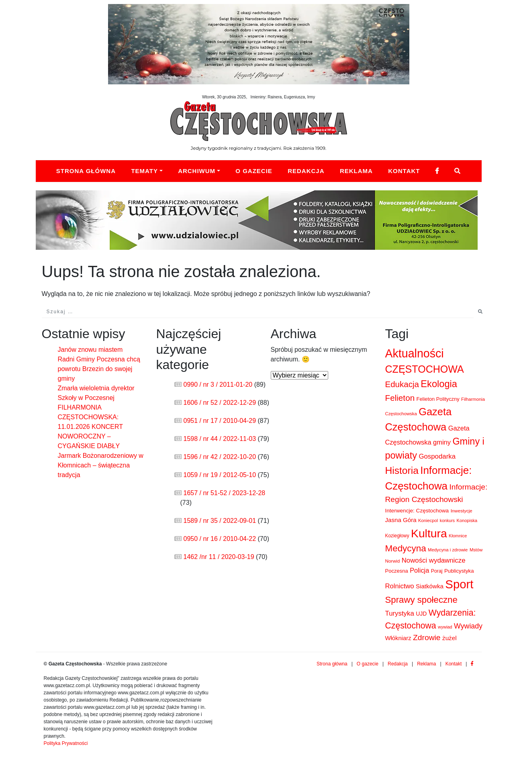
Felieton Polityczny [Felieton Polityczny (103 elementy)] (438, 399)
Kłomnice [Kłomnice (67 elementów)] (458, 535)
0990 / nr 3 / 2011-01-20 (218, 384)
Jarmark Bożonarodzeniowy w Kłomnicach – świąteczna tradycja (100, 465)
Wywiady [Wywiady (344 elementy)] (468, 626)
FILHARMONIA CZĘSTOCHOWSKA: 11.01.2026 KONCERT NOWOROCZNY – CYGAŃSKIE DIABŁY (90, 426)
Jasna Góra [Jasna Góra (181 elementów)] (401, 519)
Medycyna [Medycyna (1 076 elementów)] (405, 548)
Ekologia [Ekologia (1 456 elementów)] (439, 384)
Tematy (144, 170)
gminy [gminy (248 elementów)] (442, 442)
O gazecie (367, 664)
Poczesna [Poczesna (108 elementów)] (396, 571)
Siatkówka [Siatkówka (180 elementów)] (429, 586)
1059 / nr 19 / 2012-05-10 (220, 474)
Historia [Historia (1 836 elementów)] (402, 470)
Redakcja (306, 170)
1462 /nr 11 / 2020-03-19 (219, 556)
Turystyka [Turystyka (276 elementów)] (399, 613)
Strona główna (86, 170)
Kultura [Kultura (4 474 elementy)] (429, 533)
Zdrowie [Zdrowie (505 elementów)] (427, 637)
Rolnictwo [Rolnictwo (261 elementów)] (399, 586)
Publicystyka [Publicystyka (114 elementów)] (459, 571)
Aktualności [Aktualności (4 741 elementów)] (414, 353)
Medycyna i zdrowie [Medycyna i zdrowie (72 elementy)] (448, 549)
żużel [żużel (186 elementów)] (449, 638)
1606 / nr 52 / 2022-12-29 (220, 402)
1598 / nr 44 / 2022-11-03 (220, 438)
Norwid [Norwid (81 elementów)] (392, 561)
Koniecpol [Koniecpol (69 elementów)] (428, 520)
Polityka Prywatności (66, 743)
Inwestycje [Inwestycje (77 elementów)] (461, 510)
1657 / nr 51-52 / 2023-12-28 (225, 493)
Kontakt (404, 170)
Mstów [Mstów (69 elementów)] (476, 549)
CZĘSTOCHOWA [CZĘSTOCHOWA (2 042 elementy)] (424, 369)
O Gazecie (253, 170)
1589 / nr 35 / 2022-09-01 (220, 520)
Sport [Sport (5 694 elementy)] (459, 584)
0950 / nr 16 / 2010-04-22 (220, 538)
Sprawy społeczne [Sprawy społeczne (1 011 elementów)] (421, 600)
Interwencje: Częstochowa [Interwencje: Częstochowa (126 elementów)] (417, 511)
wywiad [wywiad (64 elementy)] (445, 626)
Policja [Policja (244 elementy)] (419, 570)
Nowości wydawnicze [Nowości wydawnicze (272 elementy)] (434, 560)
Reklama (356, 170)
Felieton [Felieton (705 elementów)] (400, 397)
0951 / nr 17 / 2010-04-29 (220, 420)
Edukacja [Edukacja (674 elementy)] (402, 384)
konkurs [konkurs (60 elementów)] (447, 520)
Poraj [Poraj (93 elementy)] (437, 571)
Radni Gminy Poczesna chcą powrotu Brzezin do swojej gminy (99, 369)
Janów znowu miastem (90, 349)
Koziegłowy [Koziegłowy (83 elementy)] (397, 536)
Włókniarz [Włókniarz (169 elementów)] (398, 638)
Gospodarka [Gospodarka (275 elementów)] (437, 456)
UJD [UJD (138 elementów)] (421, 613)
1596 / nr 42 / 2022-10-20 (220, 456)
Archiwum (196, 170)
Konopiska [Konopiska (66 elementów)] (467, 520)
